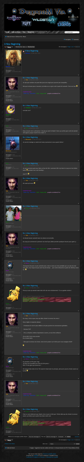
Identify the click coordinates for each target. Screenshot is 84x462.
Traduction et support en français (35, 457)
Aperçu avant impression (78, 36)
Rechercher (31, 32)
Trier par (49, 436)
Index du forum (16, 32)
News (24, 36)
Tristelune (28, 107)
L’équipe (32, 448)
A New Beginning (12, 44)
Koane (27, 287)
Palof (27, 128)
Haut (78, 74)
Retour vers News (10, 443)
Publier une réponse (8, 47)
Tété (27, 80)
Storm (27, 263)
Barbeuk (28, 53)
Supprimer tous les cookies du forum (44, 448)
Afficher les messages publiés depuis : (24, 436)
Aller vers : (45, 443)
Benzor (27, 208)
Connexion (76, 39)
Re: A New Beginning (30, 78)
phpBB (36, 455)
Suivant (77, 436)
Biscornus (28, 139)
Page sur (71, 46)
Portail (7, 32)
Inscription (68, 39)
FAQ (24, 32)
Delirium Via (19, 36)
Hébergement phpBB (52, 457)
